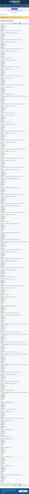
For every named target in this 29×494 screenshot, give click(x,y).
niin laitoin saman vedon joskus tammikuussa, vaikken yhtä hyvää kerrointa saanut (13, 149)
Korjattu (2, 472)
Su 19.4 (10, 447)
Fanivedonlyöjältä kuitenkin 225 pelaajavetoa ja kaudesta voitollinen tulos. (12, 418)
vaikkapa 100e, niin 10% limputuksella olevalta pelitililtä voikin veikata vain (12, 75)
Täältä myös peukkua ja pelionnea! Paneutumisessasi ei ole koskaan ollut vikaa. (13, 285)
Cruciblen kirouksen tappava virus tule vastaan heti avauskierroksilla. (11, 249)
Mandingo (2, 359)
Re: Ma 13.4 (12, 402)
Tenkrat (2, 228)
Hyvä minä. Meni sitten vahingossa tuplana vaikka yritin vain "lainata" (11, 39)
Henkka (2, 28)
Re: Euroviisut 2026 (16, 178)
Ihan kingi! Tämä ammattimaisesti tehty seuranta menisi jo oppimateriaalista (12, 167)
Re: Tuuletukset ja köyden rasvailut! (14, 169)
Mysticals (2, 237)
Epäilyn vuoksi (3, 321)
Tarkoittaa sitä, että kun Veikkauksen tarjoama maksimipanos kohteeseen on (12, 84)
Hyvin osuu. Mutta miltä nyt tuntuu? (6, 436)
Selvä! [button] (23, 491)
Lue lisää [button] (3, 492)
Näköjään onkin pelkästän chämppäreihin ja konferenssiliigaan (10, 239)
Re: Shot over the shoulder (13, 32)
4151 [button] (26, 23)
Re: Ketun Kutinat (11, 106)
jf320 (1, 434)
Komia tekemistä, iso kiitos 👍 (5, 221)
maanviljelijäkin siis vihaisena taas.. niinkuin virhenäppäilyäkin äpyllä (11, 372)
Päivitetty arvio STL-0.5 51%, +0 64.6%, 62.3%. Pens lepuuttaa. (10, 312)
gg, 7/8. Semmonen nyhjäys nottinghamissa (7, 93)
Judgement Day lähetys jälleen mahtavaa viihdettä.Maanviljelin (10, 381)
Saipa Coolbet (3, 463)
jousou (2, 319)
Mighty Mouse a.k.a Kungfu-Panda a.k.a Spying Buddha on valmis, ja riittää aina (12, 267)
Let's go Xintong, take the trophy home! (7, 57)
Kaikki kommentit (6, 21)
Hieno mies (2, 185)
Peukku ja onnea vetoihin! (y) (5, 294)
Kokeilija (7, 411)
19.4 (1, 445)
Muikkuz (2, 64)
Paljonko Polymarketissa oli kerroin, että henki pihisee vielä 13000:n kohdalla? (12, 203)
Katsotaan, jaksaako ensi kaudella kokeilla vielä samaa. (9, 409)
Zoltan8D (2, 219)
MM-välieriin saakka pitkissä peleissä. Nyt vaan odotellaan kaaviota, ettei (12, 258)
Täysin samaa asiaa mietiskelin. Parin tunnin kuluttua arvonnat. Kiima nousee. (12, 194)
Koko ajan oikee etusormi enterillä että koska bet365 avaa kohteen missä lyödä (13, 140)
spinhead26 (2, 91)
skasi (1, 292)
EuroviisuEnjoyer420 (9, 178)
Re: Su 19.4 (11, 456)
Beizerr (2, 443)
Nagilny (7, 344)
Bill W (7, 32)
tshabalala (2, 210)
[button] (18, 23)
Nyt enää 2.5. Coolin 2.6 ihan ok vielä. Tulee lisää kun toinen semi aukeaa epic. (12, 176)
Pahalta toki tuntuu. (3, 427)
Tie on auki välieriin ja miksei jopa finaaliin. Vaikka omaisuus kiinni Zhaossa (12, 158)
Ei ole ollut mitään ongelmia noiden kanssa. (7, 390)
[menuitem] (5, 5)
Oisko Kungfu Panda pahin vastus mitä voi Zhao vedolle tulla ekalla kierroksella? (13, 212)
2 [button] (20, 23)
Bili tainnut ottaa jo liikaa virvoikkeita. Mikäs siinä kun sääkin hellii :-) (11, 30)
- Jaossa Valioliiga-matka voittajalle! (14, 17)
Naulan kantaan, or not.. (11, 278)
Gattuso (7, 106)
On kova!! (2, 230)
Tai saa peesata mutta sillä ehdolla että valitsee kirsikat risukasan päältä (11, 48)
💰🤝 (1, 303)
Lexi (1, 55)
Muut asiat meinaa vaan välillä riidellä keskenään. (8, 276)
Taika (7, 169)
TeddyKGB (8, 402)
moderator (2, 470)
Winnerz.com (19, 10)
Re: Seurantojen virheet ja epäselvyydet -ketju (15, 474)
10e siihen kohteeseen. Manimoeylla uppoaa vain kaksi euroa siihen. (11, 66)
